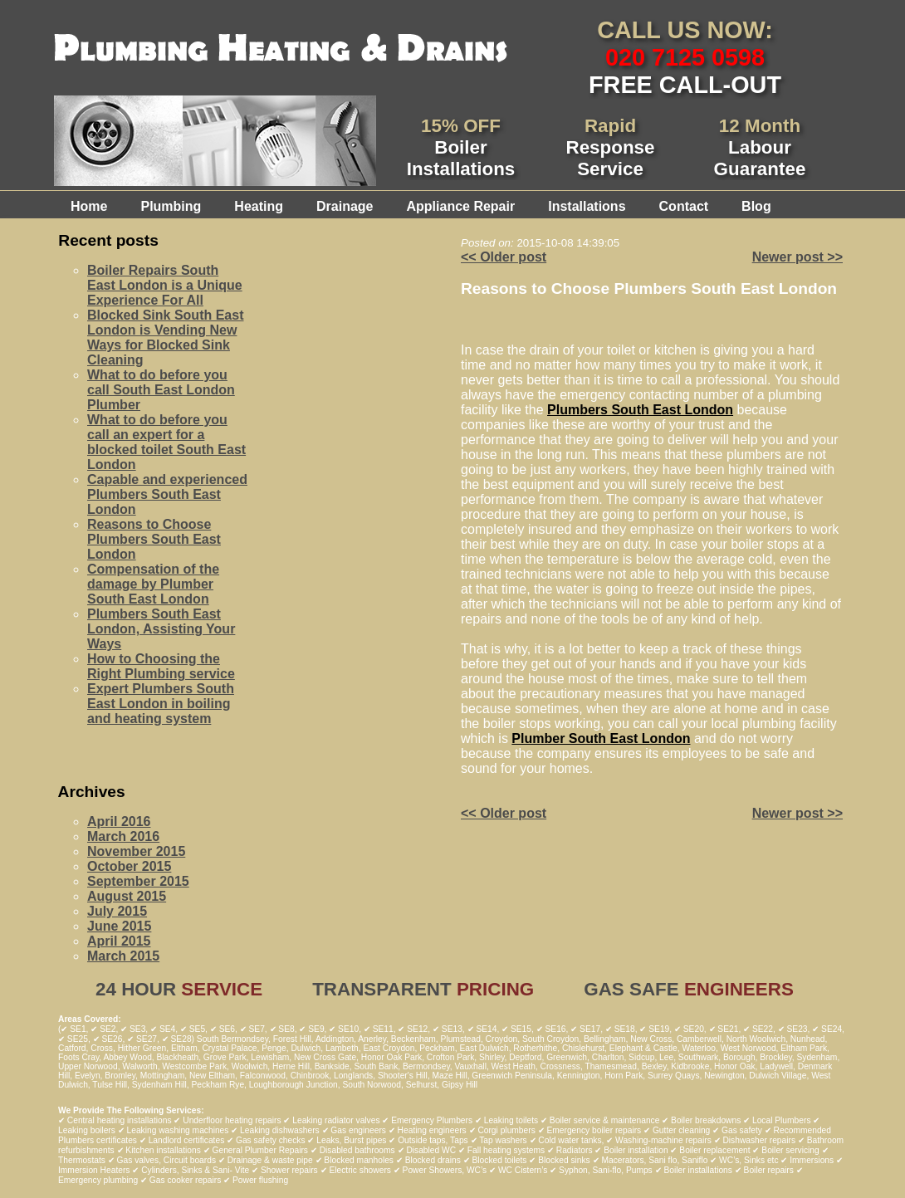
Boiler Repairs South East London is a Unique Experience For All (164, 285)
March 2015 (123, 956)
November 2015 (136, 851)
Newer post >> (797, 257)
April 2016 (118, 821)
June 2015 (119, 926)
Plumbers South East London (640, 410)
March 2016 (123, 836)
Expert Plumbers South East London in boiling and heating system (160, 704)
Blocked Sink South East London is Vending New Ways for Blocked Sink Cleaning (165, 337)
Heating (258, 206)
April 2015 (118, 941)
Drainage (344, 206)
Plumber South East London (600, 738)
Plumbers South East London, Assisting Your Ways (161, 629)
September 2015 (138, 881)
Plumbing (170, 206)
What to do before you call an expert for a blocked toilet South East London (166, 442)
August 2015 (126, 896)
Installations (586, 206)
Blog (756, 206)
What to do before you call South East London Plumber (161, 390)
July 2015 (117, 911)
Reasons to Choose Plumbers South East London (154, 539)
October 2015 (129, 866)
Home (89, 206)
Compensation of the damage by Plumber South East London (153, 584)
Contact (684, 206)
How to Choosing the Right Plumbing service (161, 666)
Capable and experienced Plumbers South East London (167, 494)
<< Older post (503, 257)
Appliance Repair (460, 206)
